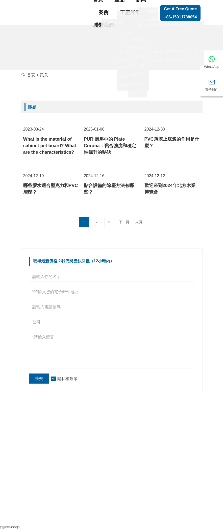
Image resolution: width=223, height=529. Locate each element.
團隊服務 (33, 445)
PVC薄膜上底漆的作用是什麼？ (171, 142)
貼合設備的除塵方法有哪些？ (109, 189)
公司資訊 (61, 442)
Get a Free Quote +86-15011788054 (180, 13)
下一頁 (124, 222)
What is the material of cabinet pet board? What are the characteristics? (49, 145)
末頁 (138, 222)
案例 (103, 12)
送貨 (29, 434)
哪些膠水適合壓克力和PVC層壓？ (50, 189)
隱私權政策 (67, 379)
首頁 (31, 75)
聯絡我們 (188, 463)
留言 (183, 452)
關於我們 (135, 25)
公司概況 (61, 452)
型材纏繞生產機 (92, 481)
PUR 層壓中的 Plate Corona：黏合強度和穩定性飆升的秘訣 (110, 145)
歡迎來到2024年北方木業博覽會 (169, 189)
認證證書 (33, 466)
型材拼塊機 (90, 465)
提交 (39, 378)
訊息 (44, 75)
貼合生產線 (90, 434)
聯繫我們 (103, 25)
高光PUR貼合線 (93, 450)
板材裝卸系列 (92, 496)
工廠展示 (130, 12)
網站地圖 (188, 442)
